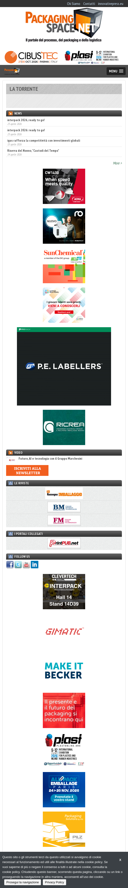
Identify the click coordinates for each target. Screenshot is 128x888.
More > (117, 163)
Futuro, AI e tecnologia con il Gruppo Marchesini (44, 458)
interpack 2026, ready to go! (25, 120)
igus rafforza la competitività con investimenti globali (43, 140)
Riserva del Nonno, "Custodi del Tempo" (33, 150)
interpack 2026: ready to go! (26, 130)
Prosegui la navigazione (22, 882)
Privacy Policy (54, 882)
